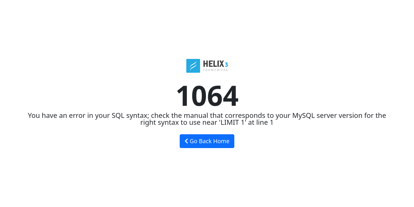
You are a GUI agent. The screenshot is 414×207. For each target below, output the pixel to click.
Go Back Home (207, 141)
